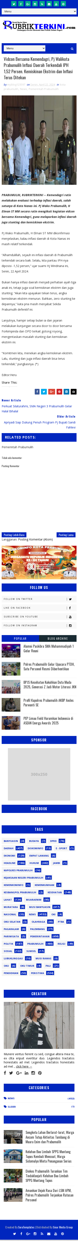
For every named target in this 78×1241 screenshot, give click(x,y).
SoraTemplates (26, 1228)
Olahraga (38, 923)
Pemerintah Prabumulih (44, 90)
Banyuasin (11, 842)
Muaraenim (33, 900)
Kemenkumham (44, 886)
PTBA (61, 923)
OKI (53, 915)
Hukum (34, 864)
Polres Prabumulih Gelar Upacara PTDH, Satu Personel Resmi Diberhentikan (49, 668)
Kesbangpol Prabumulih (20, 893)
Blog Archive (58, 639)
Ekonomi (9, 856)
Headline (9, 864)
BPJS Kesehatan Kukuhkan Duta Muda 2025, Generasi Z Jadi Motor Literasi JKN (50, 686)
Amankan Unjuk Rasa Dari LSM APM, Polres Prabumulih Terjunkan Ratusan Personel (49, 1196)
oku (6, 967)
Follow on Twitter (40, 600)
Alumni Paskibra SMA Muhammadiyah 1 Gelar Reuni (49, 650)
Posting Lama (66, 536)
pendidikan (11, 974)
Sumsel (31, 952)
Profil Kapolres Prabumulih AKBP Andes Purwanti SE (49, 704)
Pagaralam (11, 930)
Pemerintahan (40, 937)
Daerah (9, 849)
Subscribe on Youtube (40, 618)
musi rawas (43, 959)
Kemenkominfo (13, 886)
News (23, 90)
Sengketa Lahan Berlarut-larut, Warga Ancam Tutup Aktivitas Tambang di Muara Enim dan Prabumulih (50, 1138)
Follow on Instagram (40, 626)
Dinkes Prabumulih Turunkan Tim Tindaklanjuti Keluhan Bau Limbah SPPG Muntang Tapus (47, 1177)
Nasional (10, 915)
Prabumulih (35, 945)
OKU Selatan (12, 923)
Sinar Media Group (63, 1228)
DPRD (53, 842)
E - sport (61, 849)
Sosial (8, 952)
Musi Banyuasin (39, 908)
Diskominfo (35, 849)
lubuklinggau (13, 959)
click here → (24, 1068)
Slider (12, 1108)
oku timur (27, 967)
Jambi (56, 864)
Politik (8, 945)
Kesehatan (55, 893)
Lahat (8, 900)
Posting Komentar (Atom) (35, 541)
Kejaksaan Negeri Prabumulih (23, 878)
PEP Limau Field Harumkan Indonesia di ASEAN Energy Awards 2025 (48, 722)
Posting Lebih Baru (14, 536)
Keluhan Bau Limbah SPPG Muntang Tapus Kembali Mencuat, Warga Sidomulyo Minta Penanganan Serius (49, 1158)
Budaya (34, 842)
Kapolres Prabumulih (18, 871)
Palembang (37, 930)
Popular (20, 639)
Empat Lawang (39, 856)
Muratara (11, 908)
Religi (61, 945)
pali (48, 967)
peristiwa (37, 974)
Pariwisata (11, 937)
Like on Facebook (40, 609)
